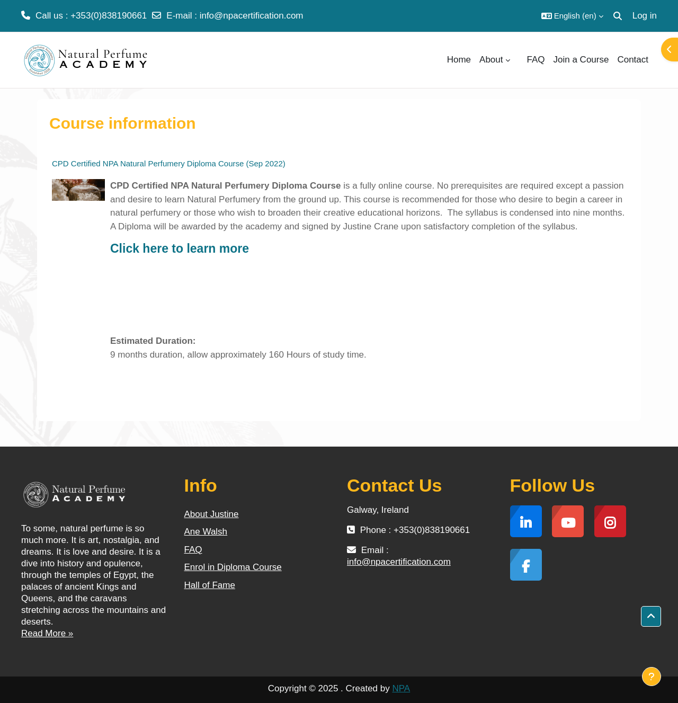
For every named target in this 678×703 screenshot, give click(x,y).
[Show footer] (651, 676)
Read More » (47, 633)
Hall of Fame (209, 585)
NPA (401, 688)
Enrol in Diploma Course (233, 567)
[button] (572, 16)
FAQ (193, 550)
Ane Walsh (206, 532)
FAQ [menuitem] (536, 60)
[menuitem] (518, 59)
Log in (644, 16)
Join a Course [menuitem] (581, 60)
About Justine (211, 514)
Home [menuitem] (459, 60)
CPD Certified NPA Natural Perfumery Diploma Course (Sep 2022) (169, 163)
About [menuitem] (491, 60)
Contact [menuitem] (632, 60)
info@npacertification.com (252, 16)
